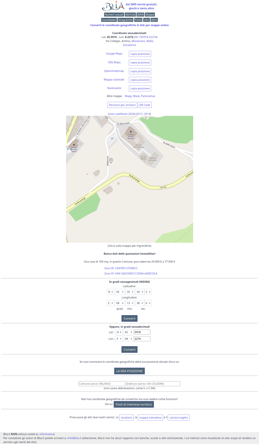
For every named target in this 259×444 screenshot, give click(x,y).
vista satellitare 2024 (121, 114)
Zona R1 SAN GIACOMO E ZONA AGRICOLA (130, 273)
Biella (150, 41)
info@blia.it (74, 438)
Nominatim (114, 88)
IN (136, 37)
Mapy (128, 96)
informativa (47, 434)
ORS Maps (114, 62)
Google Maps (114, 53)
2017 (140, 114)
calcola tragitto (178, 417)
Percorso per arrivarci (122, 105)
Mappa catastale (114, 79)
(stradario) (129, 45)
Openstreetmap (114, 71)
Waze (136, 96)
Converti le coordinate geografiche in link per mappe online (129, 25)
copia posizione (140, 54)
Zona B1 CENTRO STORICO (121, 268)
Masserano (138, 41)
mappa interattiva (150, 417)
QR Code (144, 105)
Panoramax (148, 96)
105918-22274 (148, 37)
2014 (147, 114)
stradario (126, 417)
